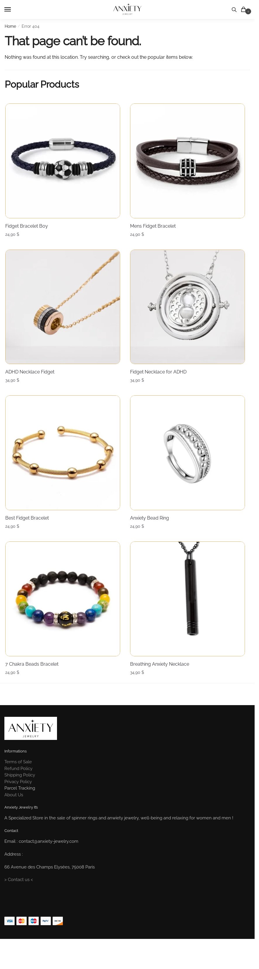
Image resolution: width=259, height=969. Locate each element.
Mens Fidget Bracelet (154, 225)
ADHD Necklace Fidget (29, 376)
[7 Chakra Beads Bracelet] (64, 612)
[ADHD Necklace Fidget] (64, 309)
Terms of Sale (18, 783)
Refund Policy (18, 789)
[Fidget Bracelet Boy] (64, 158)
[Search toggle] (234, 9)
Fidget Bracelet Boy (26, 225)
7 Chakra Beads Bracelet (31, 679)
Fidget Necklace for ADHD (160, 376)
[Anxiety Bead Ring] (191, 461)
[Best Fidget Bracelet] (64, 461)
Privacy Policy (18, 803)
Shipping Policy (19, 796)
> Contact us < (18, 901)
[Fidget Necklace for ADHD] (191, 309)
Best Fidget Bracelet (26, 527)
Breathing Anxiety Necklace (161, 679)
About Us (13, 816)
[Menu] (13, 9)
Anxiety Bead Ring (151, 527)
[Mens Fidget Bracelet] (191, 158)
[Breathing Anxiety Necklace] (191, 612)
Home (10, 26)
